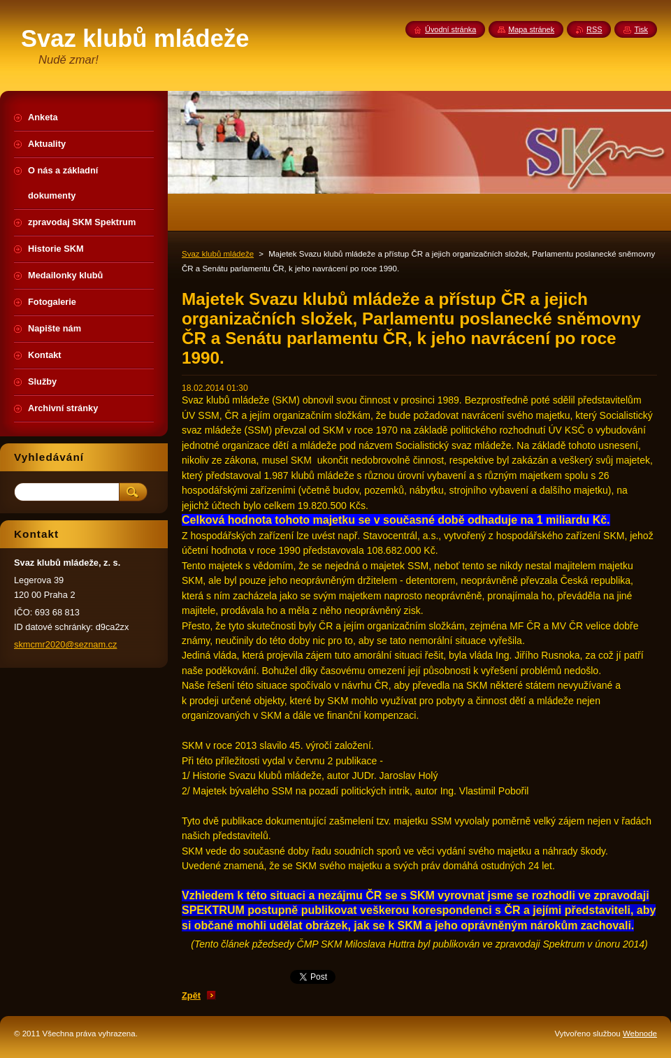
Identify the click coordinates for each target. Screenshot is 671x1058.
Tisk (641, 29)
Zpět (191, 995)
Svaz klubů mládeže (218, 254)
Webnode (640, 1033)
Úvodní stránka (450, 29)
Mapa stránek (531, 29)
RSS (594, 29)
